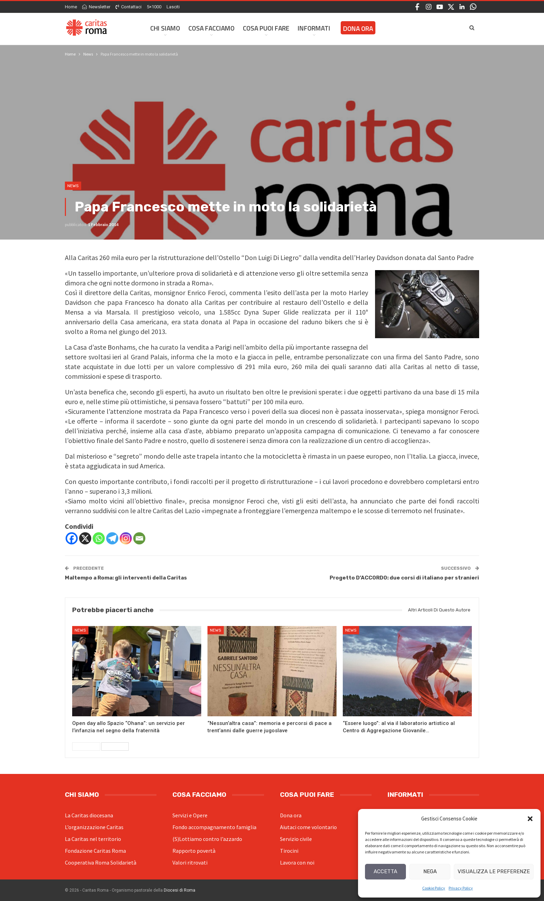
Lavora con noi (297, 862)
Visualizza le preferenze (494, 871)
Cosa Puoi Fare (266, 28)
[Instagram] (126, 538)
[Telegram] (112, 538)
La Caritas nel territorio (93, 838)
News (73, 185)
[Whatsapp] (99, 538)
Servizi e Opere (189, 815)
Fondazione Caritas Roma (95, 850)
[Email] (139, 538)
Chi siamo (165, 28)
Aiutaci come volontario (308, 827)
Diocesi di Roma (179, 890)
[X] (85, 538)
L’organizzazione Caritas (94, 827)
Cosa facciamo (211, 28)
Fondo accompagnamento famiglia (214, 827)
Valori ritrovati (189, 862)
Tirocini (289, 850)
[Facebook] (72, 538)
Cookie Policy (433, 888)
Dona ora (290, 815)
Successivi (115, 746)
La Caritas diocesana (89, 815)
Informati (314, 28)
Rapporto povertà (193, 850)
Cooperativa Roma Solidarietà (100, 862)
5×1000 (154, 6)
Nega (430, 871)
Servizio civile (296, 838)
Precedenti (86, 746)
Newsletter (96, 6)
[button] (530, 818)
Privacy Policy (461, 888)
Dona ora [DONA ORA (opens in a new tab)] (358, 28)
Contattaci (129, 6)
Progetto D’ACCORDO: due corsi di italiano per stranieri (404, 578)
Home (71, 6)
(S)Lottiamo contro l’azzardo (207, 838)
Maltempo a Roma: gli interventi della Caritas (126, 578)
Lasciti (173, 6)
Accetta (385, 871)
